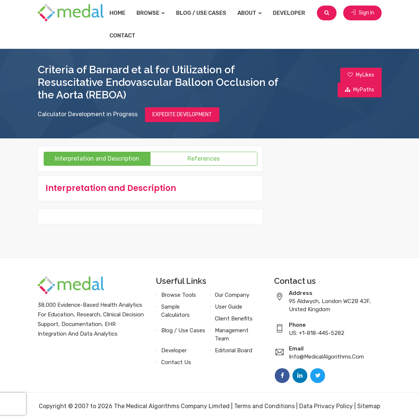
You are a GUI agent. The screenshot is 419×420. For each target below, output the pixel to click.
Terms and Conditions (264, 406)
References (203, 158)
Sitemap (368, 406)
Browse (151, 13)
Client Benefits (234, 318)
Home (118, 13)
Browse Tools (178, 295)
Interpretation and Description (97, 158)
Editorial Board (233, 350)
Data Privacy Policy (326, 406)
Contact (123, 35)
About (250, 13)
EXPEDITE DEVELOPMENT (182, 114)
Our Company (232, 295)
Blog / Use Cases (201, 13)
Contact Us (176, 362)
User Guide (228, 306)
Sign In (362, 13)
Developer (289, 13)
